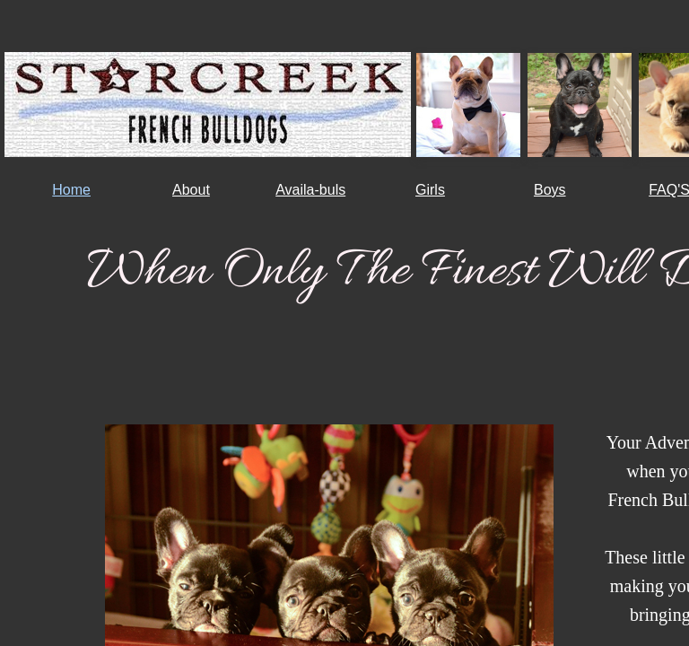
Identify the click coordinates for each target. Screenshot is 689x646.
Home (71, 189)
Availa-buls (310, 189)
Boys (550, 189)
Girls (430, 189)
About (191, 189)
